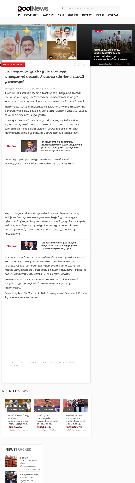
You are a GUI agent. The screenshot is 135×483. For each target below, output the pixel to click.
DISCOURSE (73, 14)
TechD (46, 453)
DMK (11, 366)
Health (46, 461)
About (17, 450)
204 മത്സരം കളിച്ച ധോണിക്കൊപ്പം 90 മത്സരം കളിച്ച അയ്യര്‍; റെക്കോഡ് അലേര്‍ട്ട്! (119, 172)
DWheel (46, 457)
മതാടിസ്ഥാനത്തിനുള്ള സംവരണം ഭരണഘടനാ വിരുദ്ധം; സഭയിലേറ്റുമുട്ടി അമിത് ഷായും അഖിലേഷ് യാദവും (18, 426)
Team (17, 453)
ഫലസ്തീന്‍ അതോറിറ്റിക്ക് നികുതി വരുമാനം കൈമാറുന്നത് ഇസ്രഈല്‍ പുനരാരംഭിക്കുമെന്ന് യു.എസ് (61, 248)
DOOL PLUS (113, 14)
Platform (88, 453)
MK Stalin (32, 366)
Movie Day (89, 457)
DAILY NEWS (48, 14)
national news (48, 366)
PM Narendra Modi (66, 366)
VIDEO (61, 14)
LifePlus (67, 457)
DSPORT (100, 14)
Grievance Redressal (26, 469)
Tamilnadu (14, 369)
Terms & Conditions (25, 461)
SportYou (68, 461)
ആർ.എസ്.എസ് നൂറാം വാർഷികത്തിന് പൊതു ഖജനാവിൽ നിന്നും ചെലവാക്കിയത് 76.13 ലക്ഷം (110, 55)
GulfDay (67, 465)
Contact (19, 465)
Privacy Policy (22, 457)
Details (46, 465)
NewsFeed (88, 461)
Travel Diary (69, 453)
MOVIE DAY (87, 14)
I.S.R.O (21, 366)
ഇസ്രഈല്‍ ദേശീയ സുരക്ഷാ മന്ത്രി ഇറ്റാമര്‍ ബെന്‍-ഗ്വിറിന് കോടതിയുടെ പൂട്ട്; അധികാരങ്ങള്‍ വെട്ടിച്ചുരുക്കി (119, 108)
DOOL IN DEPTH (31, 14)
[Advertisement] (46, 199)
